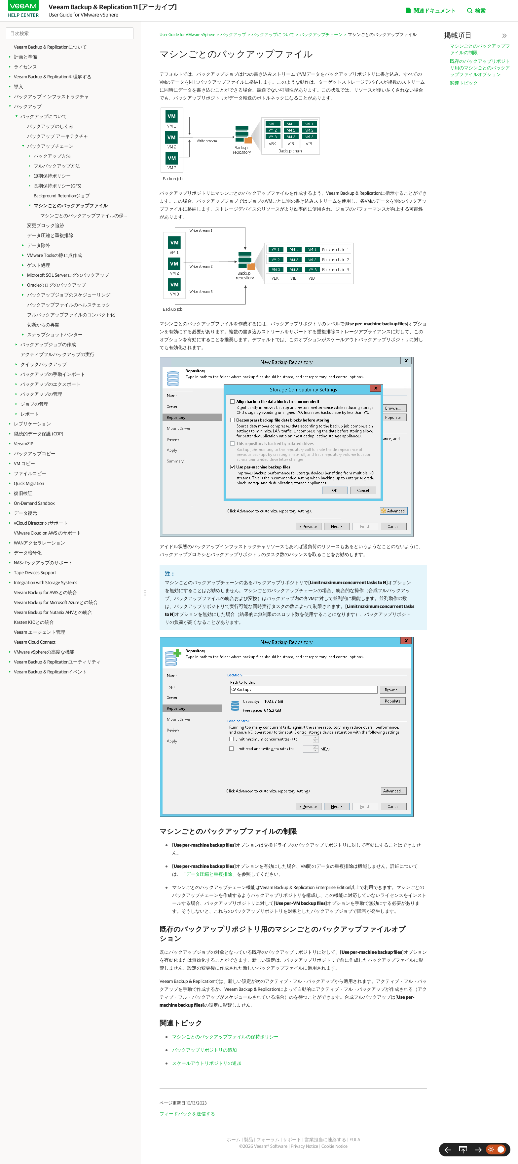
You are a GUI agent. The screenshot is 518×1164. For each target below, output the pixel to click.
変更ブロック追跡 (45, 225)
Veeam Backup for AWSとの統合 (45, 592)
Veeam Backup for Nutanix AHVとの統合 (53, 612)
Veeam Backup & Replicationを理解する (53, 76)
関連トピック (464, 83)
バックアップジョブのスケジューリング (68, 295)
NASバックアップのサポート (43, 562)
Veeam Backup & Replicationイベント (50, 671)
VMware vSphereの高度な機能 (44, 652)
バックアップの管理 (41, 394)
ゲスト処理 (38, 265)
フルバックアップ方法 (57, 166)
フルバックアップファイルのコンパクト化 (71, 314)
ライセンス (25, 66)
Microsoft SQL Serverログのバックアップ (68, 275)
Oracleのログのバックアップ (56, 285)
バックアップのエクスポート (50, 384)
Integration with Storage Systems (45, 582)
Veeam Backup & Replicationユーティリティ (57, 661)
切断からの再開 (43, 324)
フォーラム (267, 1139)
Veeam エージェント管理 (39, 632)
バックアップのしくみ (50, 126)
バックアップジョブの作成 (48, 344)
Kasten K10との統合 (34, 622)
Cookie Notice (334, 1146)
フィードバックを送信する (187, 1113)
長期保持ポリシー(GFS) (58, 185)
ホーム (233, 1139)
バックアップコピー (35, 453)
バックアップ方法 (52, 156)
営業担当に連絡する (325, 1139)
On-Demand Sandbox (34, 503)
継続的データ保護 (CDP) (38, 433)
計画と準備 (25, 57)
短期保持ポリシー (52, 176)
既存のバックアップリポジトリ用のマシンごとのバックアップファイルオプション (480, 68)
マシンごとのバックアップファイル (71, 205)
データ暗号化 (28, 552)
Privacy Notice (304, 1146)
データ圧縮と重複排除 (50, 235)
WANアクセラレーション (39, 542)
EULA (355, 1139)
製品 (248, 1139)
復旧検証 (23, 493)
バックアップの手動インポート (52, 374)
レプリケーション (32, 423)
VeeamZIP (23, 443)
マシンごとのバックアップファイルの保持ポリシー (85, 215)
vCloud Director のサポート (41, 523)
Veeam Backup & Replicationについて (50, 47)
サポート (292, 1139)
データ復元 (25, 513)
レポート (29, 414)
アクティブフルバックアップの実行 (57, 354)
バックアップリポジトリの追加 (204, 1050)
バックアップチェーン (50, 146)
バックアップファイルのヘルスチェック (68, 304)
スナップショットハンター (55, 334)
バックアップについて (43, 116)
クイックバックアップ (43, 364)
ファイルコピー (30, 473)
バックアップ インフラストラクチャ (51, 96)
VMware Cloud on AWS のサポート (47, 533)
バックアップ (28, 106)
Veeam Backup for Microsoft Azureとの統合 (56, 602)
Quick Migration (29, 483)
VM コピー (24, 463)
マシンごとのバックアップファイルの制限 (480, 49)
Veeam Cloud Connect (35, 642)
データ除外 (38, 245)
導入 (18, 86)
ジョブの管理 (34, 404)
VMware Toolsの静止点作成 (54, 255)
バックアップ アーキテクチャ (57, 136)
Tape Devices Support (35, 572)
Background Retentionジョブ (62, 195)
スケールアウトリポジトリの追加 (206, 1063)
